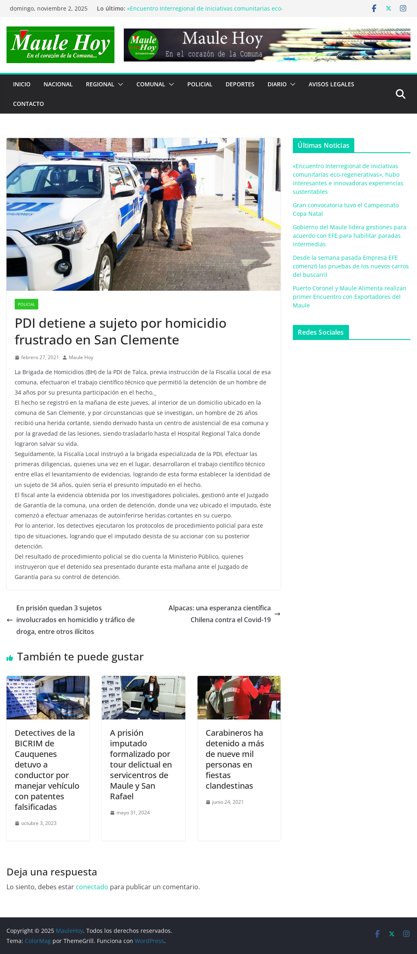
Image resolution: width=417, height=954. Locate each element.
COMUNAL (150, 84)
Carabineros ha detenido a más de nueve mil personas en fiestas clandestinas (235, 759)
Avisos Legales (331, 84)
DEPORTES (240, 84)
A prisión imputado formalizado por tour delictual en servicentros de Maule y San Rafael (141, 764)
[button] (118, 84)
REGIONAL (100, 84)
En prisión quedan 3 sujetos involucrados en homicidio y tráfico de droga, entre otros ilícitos (71, 619)
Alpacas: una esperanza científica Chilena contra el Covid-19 (225, 613)
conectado (92, 886)
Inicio (22, 84)
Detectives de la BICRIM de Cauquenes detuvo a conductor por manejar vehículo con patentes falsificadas (47, 769)
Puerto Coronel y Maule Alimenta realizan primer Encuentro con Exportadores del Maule (349, 296)
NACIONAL (58, 84)
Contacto (28, 103)
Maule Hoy (81, 357)
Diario (277, 84)
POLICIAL (200, 84)
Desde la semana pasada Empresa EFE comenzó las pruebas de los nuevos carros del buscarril (351, 266)
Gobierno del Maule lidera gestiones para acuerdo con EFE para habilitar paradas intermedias (349, 235)
